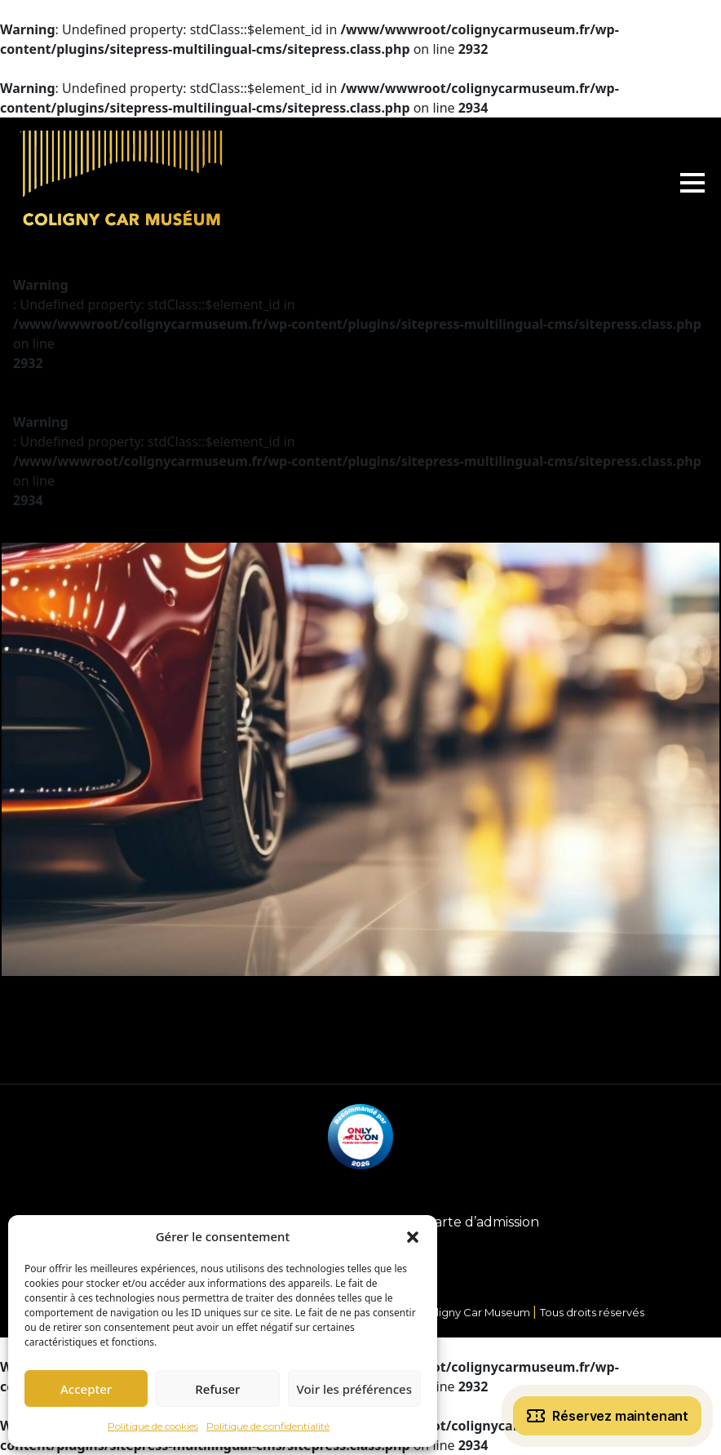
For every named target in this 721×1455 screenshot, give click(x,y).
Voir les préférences (354, 1389)
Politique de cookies (153, 1426)
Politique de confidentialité (268, 1426)
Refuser (217, 1389)
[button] (413, 1236)
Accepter (86, 1389)
